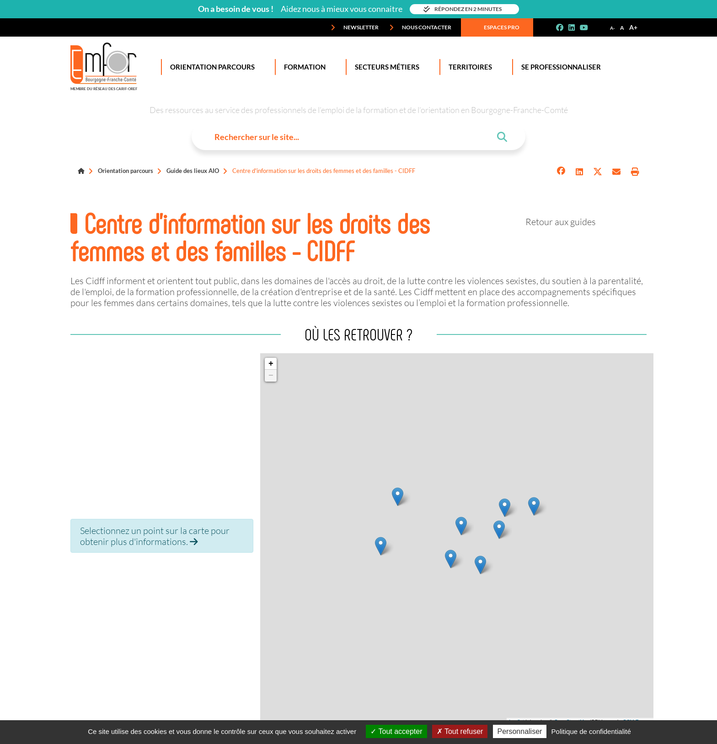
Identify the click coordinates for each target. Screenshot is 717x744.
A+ (633, 27)
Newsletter (355, 27)
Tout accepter (396, 731)
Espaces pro (495, 27)
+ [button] (270, 363)
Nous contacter (420, 27)
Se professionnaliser (559, 67)
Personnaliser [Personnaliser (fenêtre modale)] (520, 731)
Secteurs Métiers (385, 67)
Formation (303, 67)
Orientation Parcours (210, 67)
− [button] (270, 375)
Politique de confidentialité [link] (591, 731)
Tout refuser (460, 731)
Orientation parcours (125, 170)
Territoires (468, 67)
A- (612, 28)
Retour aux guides (560, 221)
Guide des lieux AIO (192, 170)
